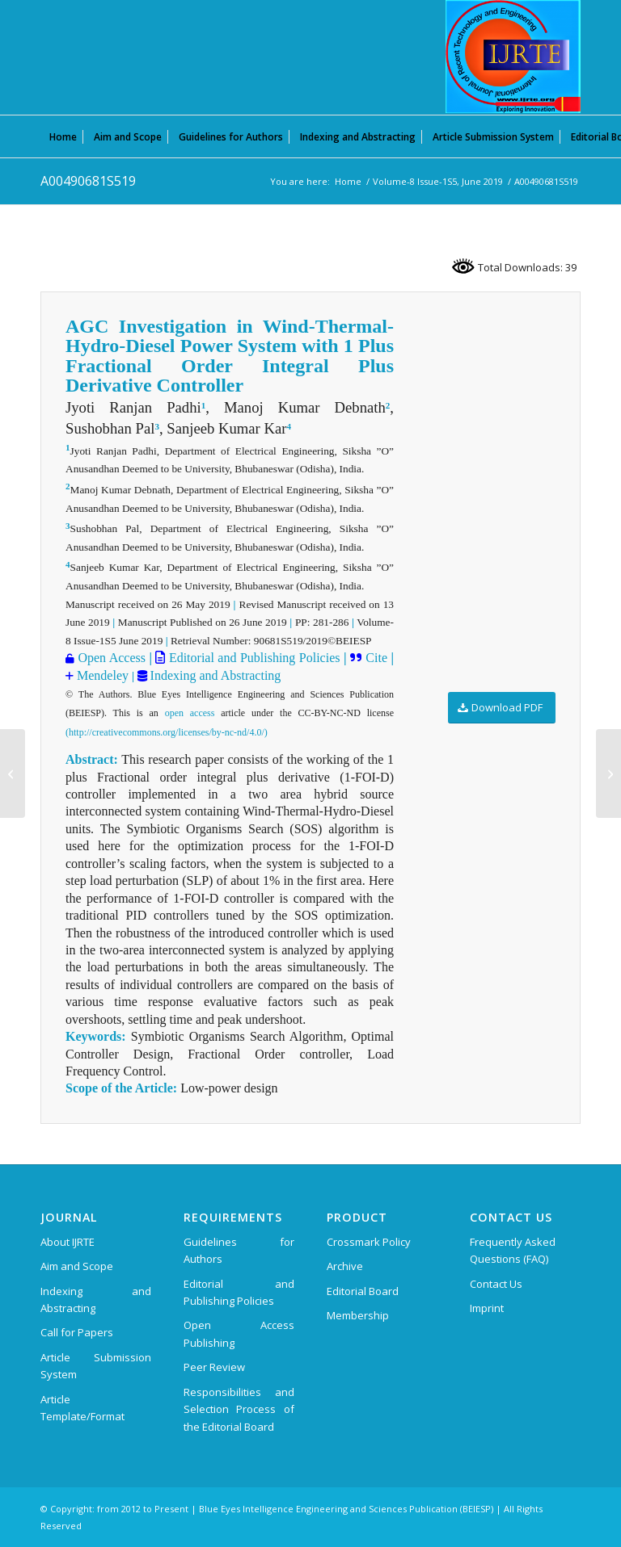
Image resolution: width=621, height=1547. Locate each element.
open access (190, 713)
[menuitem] (63, 136)
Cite (376, 657)
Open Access (112, 657)
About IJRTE (67, 1242)
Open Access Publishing (239, 1333)
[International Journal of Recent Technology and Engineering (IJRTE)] (513, 56)
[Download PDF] (502, 707)
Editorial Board (363, 1291)
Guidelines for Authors (239, 1250)
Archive (345, 1266)
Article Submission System (95, 1365)
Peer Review (214, 1367)
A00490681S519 (88, 181)
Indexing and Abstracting (214, 675)
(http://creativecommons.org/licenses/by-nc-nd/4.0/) (166, 732)
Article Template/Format (82, 1407)
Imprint (487, 1308)
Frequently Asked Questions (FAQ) (513, 1250)
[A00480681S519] (12, 773)
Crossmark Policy (369, 1242)
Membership (358, 1315)
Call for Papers (76, 1332)
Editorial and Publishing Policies (252, 657)
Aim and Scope (76, 1266)
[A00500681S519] (608, 773)
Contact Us (496, 1284)
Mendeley (101, 675)
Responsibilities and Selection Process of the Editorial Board (239, 1409)
